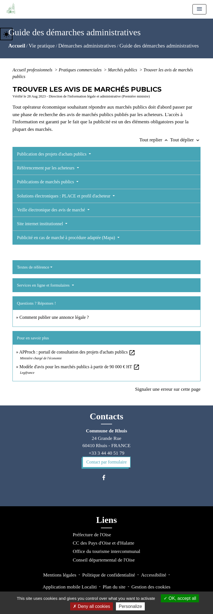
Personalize (130, 606)
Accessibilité (153, 575)
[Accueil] (11, 8)
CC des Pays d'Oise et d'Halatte (103, 543)
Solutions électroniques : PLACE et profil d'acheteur (64, 196)
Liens (106, 520)
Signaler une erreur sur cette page (168, 389)
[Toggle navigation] (199, 9)
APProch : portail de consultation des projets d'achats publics (77, 352)
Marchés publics (123, 69)
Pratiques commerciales (81, 69)
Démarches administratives (87, 46)
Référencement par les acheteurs (46, 168)
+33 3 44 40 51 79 (107, 453)
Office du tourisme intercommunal (106, 551)
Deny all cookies (91, 606)
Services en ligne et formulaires (44, 285)
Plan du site (114, 587)
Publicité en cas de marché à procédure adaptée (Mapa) (66, 237)
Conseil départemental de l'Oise (104, 560)
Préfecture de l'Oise (92, 534)
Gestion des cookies (151, 587)
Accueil (16, 46)
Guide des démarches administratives (159, 46)
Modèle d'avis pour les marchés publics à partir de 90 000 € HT (79, 366)
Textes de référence (33, 267)
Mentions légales (59, 575)
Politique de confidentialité (108, 575)
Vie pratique (42, 46)
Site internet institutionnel (40, 223)
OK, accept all (180, 598)
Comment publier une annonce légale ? (54, 317)
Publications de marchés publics (46, 181)
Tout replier (155, 139)
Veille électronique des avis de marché (51, 209)
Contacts (106, 416)
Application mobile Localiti (70, 587)
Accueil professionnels (33, 69)
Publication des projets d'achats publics (52, 154)
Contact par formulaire (106, 462)
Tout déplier (185, 139)
